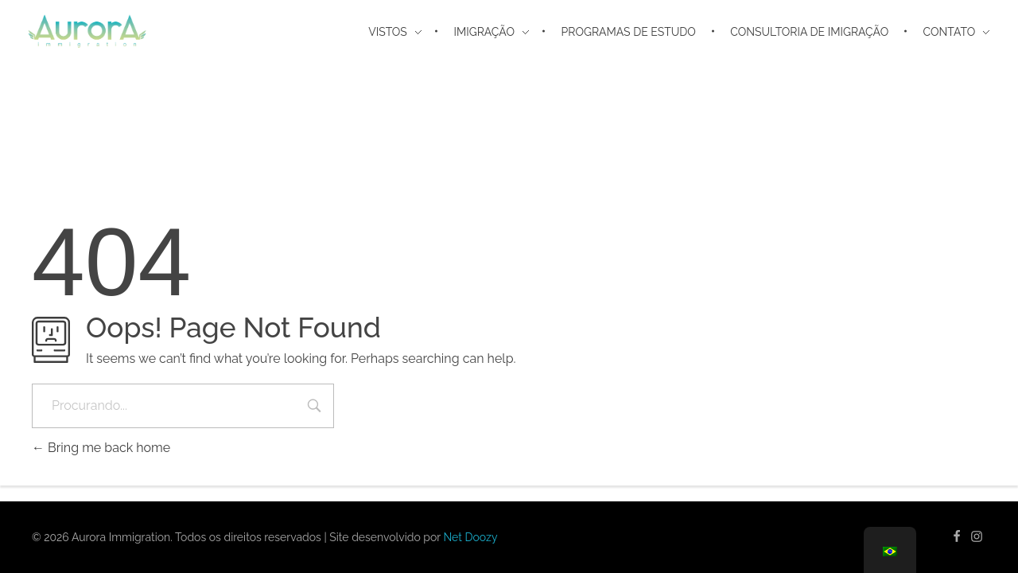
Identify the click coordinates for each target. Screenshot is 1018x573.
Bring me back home (101, 447)
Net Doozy (470, 537)
